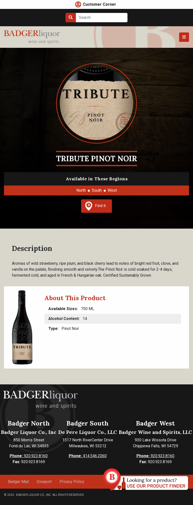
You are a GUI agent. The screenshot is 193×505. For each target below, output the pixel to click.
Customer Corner (99, 4)
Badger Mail (18, 481)
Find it (95, 206)
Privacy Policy (72, 481)
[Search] (102, 17)
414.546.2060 (88, 455)
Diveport (44, 481)
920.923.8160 (29, 455)
